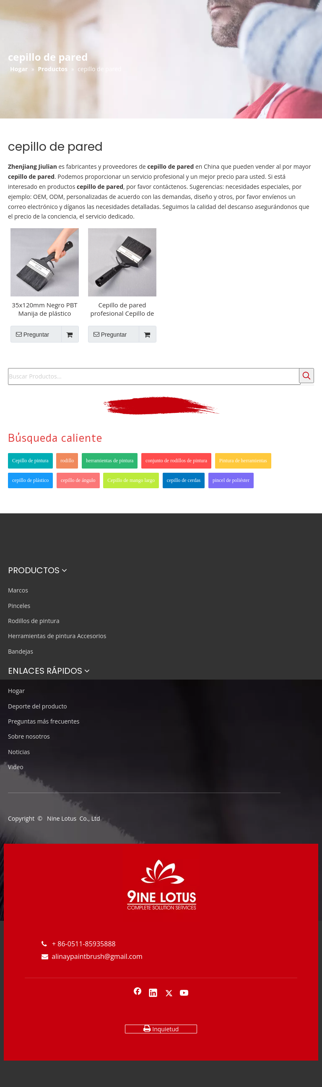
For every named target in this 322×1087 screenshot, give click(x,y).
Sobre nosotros (29, 736)
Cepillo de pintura (30, 461)
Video (15, 767)
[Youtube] (184, 993)
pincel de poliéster (231, 480)
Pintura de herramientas (243, 461)
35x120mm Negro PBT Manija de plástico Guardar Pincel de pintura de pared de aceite (44, 309)
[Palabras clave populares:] (306, 375)
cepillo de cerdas (184, 480)
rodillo (67, 461)
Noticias (19, 752)
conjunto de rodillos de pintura (176, 461)
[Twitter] (169, 993)
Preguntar (29, 334)
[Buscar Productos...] (154, 376)
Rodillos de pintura (34, 621)
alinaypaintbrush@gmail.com (92, 956)
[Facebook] (137, 993)
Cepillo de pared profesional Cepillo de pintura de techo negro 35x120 (122, 309)
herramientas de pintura (109, 461)
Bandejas (20, 651)
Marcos (18, 590)
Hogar (16, 691)
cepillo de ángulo (78, 480)
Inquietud (161, 1029)
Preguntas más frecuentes (43, 721)
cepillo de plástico (30, 480)
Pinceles (19, 606)
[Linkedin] (153, 993)
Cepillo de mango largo (131, 480)
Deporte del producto (37, 706)
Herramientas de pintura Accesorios (57, 636)
